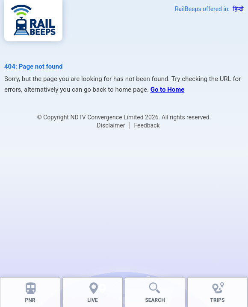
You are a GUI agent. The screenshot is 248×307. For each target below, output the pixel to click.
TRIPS (217, 300)
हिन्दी (238, 9)
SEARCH (155, 300)
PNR (30, 300)
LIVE (92, 300)
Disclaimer (111, 125)
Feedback (146, 125)
